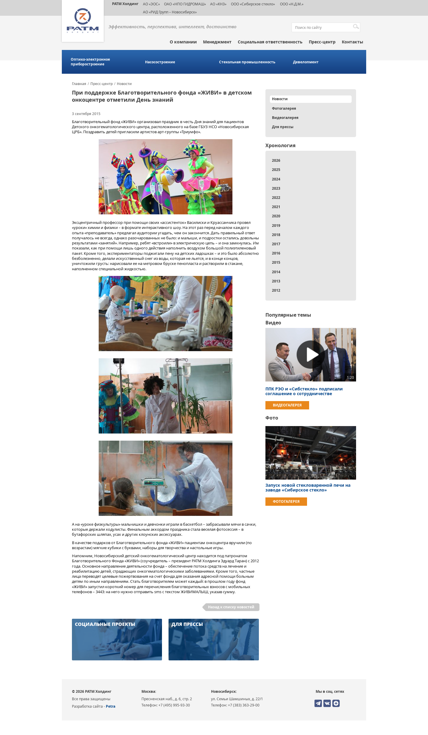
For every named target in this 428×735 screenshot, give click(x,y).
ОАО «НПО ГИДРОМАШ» (185, 3)
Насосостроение (160, 62)
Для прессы (282, 126)
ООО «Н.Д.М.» (291, 3)
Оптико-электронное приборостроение (90, 62)
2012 (276, 290)
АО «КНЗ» (218, 3)
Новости (124, 84)
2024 (276, 179)
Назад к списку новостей (231, 607)
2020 (276, 216)
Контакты (352, 42)
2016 (276, 253)
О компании (183, 42)
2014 (276, 271)
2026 (276, 160)
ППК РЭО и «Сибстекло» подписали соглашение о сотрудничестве (304, 391)
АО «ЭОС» (151, 3)
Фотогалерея (284, 108)
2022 (276, 197)
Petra (110, 706)
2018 (276, 234)
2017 (276, 243)
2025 (276, 169)
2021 (276, 206)
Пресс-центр (322, 42)
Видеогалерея (285, 117)
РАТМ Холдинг (125, 3)
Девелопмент (306, 62)
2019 (276, 225)
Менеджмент (217, 42)
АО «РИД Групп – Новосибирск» (170, 12)
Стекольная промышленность (247, 62)
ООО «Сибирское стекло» (253, 3)
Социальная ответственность (270, 42)
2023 (276, 188)
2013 (276, 281)
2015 (276, 262)
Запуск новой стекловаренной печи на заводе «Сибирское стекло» (307, 487)
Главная (79, 84)
